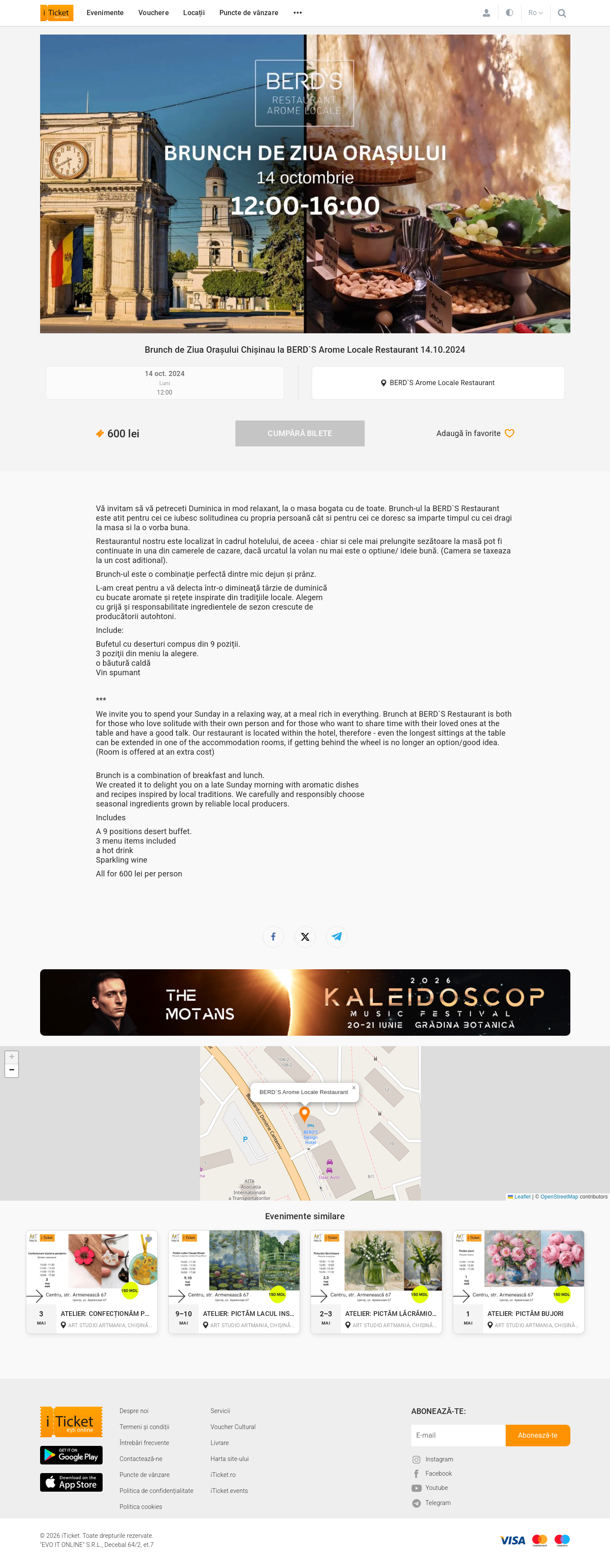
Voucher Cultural (233, 1426)
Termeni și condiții (144, 1426)
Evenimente (105, 13)
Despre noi (134, 1410)
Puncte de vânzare (248, 13)
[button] (304, 1115)
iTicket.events (229, 1490)
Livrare (220, 1442)
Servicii (220, 1410)
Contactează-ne (141, 1458)
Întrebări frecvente (144, 1442)
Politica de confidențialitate (157, 1490)
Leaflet (519, 1197)
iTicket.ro (223, 1474)
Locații (193, 13)
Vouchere (153, 13)
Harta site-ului (230, 1458)
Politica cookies (141, 1506)
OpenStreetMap (559, 1197)
